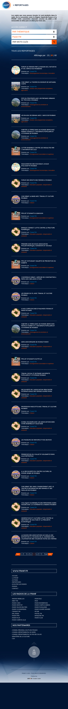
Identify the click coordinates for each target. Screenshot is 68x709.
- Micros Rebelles (17, 598)
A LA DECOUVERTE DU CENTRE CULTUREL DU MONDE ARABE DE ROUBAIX (36, 472)
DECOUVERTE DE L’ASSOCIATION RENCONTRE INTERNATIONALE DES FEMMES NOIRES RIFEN (36, 390)
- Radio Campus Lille (18, 620)
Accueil (15, 576)
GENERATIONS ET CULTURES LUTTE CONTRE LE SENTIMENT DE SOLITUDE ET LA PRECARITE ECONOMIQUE (37, 520)
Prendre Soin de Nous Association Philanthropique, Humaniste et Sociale (36, 245)
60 (55, 55)
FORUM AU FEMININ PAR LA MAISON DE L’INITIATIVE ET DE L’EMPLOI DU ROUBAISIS (38, 67)
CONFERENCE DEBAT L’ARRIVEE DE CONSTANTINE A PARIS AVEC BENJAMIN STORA (38, 278)
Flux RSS (32, 5)
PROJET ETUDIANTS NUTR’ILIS (31, 359)
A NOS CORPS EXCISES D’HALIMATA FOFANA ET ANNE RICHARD (37, 309)
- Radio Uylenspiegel (19, 609)
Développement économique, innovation (42, 73)
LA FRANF (15, 578)
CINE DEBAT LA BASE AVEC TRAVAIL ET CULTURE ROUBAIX (37, 197)
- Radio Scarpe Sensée (42, 609)
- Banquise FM (39, 615)
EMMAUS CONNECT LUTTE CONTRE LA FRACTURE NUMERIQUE (38, 228)
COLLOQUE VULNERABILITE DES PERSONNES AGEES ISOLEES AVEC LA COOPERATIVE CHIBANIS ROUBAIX (38, 503)
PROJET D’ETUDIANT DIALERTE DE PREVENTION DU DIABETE (38, 262)
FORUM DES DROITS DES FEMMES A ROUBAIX (36, 180)
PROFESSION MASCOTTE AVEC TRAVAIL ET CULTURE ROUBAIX (38, 407)
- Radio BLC (38, 598)
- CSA (13, 638)
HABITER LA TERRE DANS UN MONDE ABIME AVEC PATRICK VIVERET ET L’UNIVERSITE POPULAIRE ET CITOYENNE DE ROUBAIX (38, 325)
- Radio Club (38, 618)
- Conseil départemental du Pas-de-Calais (26, 634)
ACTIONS (15, 580)
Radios (14, 586)
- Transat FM (15, 611)
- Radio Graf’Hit (17, 605)
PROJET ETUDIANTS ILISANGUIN (32, 213)
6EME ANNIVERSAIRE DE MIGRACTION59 (34, 342)
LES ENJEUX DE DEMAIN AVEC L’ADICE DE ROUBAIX (38, 115)
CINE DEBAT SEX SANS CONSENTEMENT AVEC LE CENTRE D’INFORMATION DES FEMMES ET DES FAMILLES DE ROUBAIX (37, 488)
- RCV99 (36, 611)
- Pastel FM (38, 613)
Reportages (16, 582)
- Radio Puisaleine (40, 607)
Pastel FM (33, 71)
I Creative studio (34, 678)
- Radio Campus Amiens (42, 605)
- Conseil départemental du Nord (23, 632)
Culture (32, 203)
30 (52, 55)
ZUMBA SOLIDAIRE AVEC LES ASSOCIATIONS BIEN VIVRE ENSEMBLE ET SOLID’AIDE (38, 423)
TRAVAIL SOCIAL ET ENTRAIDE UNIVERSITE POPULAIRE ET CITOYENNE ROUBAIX (35, 374)
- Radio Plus (15, 618)
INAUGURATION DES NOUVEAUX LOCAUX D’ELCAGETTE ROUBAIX (35, 165)
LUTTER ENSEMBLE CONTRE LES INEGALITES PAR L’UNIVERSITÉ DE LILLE (37, 148)
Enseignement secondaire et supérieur (42, 154)
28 (46, 554)
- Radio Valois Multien (19, 607)
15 (48, 55)
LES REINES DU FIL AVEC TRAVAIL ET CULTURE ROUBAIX (36, 294)
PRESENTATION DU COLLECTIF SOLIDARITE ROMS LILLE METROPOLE (38, 455)
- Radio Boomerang (41, 603)
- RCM (36, 601)
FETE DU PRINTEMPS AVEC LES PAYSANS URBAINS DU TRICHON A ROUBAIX (38, 99)
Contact (15, 588)
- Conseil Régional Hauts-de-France (24, 630)
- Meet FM (14, 601)
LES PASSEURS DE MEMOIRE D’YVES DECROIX (36, 440)
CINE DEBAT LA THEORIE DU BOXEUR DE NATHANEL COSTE (38, 83)
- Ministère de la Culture (20, 636)
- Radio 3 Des (15, 603)
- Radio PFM (15, 615)
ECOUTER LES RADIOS (19, 584)
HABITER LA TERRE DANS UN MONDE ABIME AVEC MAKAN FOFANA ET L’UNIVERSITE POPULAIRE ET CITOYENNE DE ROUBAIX (38, 131)
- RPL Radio (15, 613)
